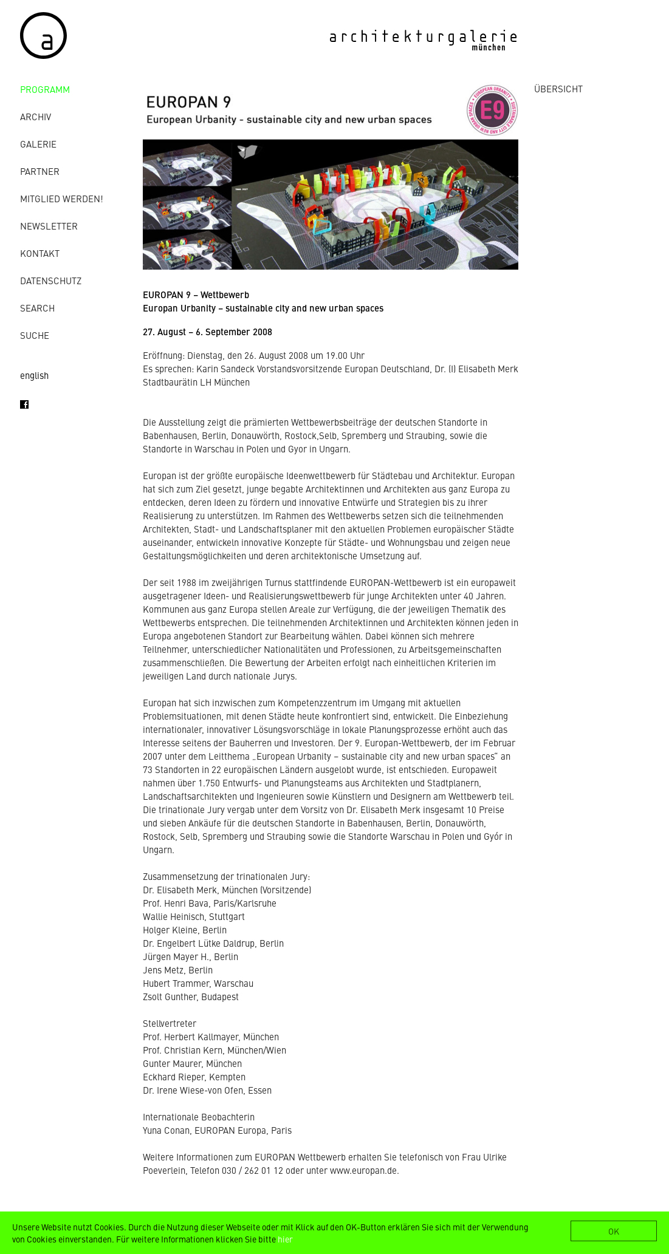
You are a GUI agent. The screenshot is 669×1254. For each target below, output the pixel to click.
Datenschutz (50, 280)
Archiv (35, 116)
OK (613, 1231)
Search (37, 307)
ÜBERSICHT (558, 88)
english (34, 375)
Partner (40, 171)
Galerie (38, 143)
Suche (34, 335)
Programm (45, 89)
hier (285, 1239)
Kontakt (40, 253)
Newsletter (49, 225)
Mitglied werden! (61, 198)
